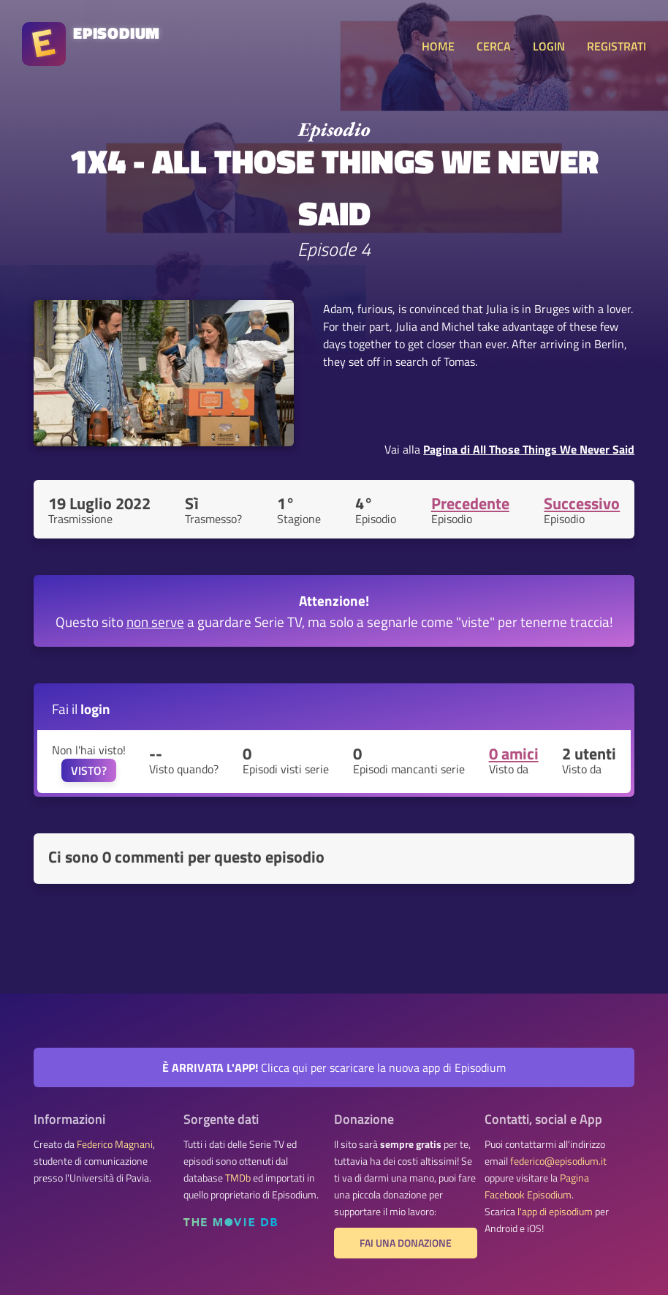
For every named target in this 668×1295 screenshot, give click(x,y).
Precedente (470, 503)
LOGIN (549, 46)
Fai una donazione (406, 1243)
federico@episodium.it (558, 1161)
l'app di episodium (555, 1212)
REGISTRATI (616, 46)
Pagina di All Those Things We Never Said (528, 449)
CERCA (494, 46)
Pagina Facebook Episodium (537, 1186)
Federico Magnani (115, 1144)
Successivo (582, 503)
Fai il (81, 708)
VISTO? (89, 770)
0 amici (514, 753)
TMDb (238, 1178)
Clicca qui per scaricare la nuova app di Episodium (334, 1067)
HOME (438, 46)
